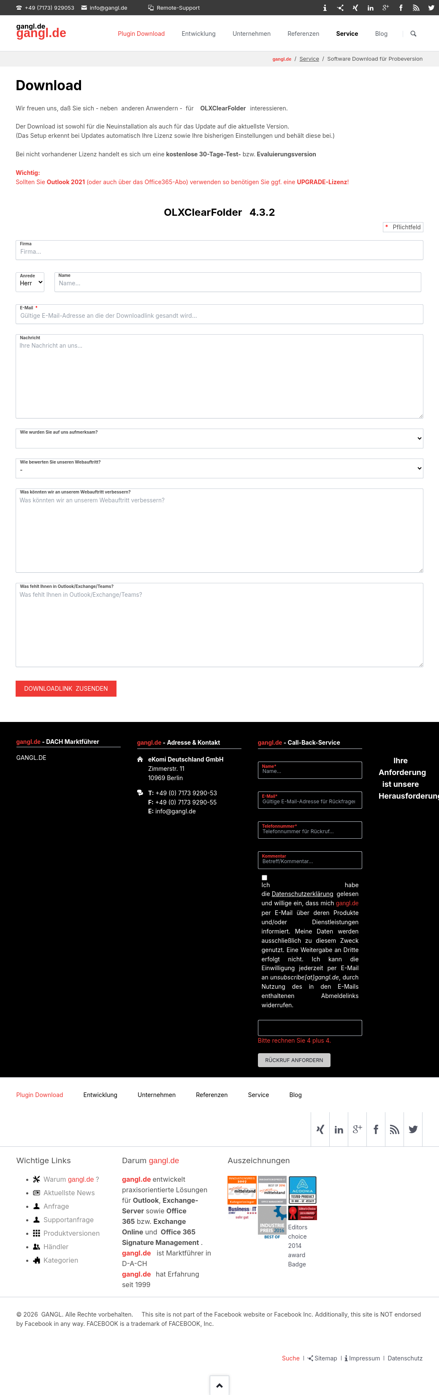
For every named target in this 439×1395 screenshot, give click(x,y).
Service (347, 33)
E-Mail (30, 307)
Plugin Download (141, 33)
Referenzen (303, 33)
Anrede (27, 275)
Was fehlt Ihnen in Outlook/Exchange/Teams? (67, 586)
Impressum (364, 1358)
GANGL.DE (31, 757)
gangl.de (41, 33)
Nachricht (30, 337)
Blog (381, 33)
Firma (26, 243)
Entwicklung (199, 33)
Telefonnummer (279, 826)
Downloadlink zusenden (66, 688)
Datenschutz (405, 1358)
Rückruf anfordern (294, 1060)
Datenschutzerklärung (302, 893)
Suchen (413, 33)
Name (65, 275)
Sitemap (325, 1358)
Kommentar (274, 855)
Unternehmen (252, 33)
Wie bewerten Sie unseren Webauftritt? (60, 461)
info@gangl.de (175, 811)
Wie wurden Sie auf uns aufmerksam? (59, 432)
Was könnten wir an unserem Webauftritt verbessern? (75, 491)
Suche (291, 1358)
